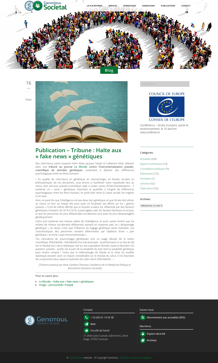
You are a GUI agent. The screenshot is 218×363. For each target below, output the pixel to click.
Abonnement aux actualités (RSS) (162, 317)
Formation (145, 178)
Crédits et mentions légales (135, 357)
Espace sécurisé (152, 333)
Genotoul (145, 183)
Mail (92, 324)
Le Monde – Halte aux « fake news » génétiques (66, 281)
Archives (151, 340)
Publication (146, 188)
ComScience (76, 357)
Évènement (146, 173)
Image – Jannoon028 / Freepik (56, 285)
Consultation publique (152, 168)
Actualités (145, 159)
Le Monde (80, 166)
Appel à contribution (151, 164)
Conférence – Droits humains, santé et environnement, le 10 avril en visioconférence (164, 128)
